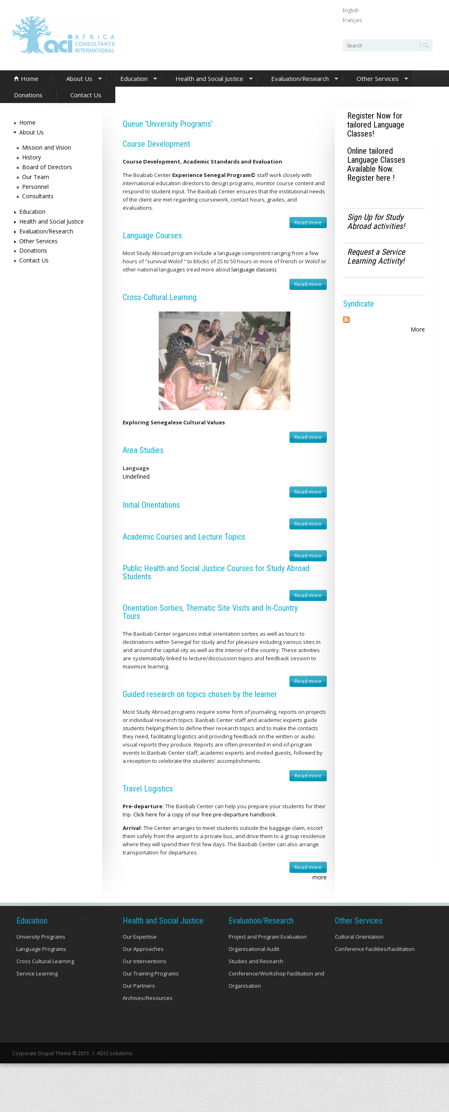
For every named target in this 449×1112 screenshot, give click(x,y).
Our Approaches (143, 949)
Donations (28, 95)
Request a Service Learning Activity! (376, 256)
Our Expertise (140, 936)
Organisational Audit (254, 949)
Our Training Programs (151, 973)
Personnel (35, 187)
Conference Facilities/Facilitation (375, 949)
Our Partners (139, 985)
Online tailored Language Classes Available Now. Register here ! (376, 164)
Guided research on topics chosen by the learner (200, 694)
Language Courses (152, 235)
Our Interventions (144, 961)
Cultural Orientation (359, 936)
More (418, 329)
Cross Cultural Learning (45, 961)
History (31, 157)
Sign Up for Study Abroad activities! (376, 221)
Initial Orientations (151, 505)
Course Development (156, 144)
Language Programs (41, 949)
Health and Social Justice (207, 79)
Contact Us (85, 95)
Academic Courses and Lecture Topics (184, 537)
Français (352, 20)
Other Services (375, 79)
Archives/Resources (148, 998)
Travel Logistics (148, 789)
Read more (310, 223)
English (351, 10)
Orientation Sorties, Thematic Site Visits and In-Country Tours (210, 612)
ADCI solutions (114, 1052)
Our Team (35, 177)
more (319, 877)
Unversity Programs (40, 936)
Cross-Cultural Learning (160, 297)
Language (136, 468)
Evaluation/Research (297, 79)
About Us (77, 79)
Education (131, 79)
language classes (253, 269)
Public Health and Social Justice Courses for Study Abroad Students (216, 572)
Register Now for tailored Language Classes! (375, 125)
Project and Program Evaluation (268, 936)
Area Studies (143, 450)
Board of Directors (47, 167)
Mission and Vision (46, 147)
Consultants (38, 196)
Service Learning (37, 973)
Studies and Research (256, 961)
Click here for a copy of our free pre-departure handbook (204, 814)
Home (29, 78)
